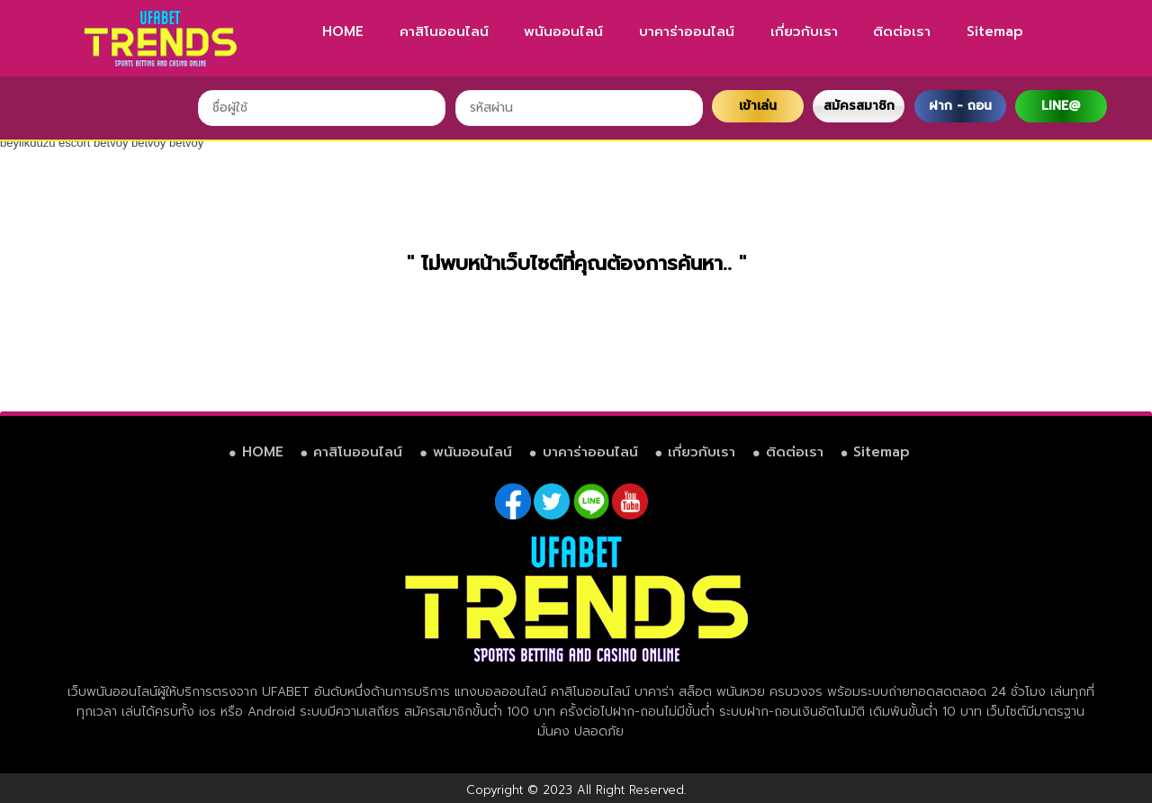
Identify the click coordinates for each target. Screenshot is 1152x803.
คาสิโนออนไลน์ (444, 31)
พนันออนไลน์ (563, 31)
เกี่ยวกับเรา (804, 31)
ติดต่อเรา (902, 31)
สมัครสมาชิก (859, 105)
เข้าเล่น (758, 105)
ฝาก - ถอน (960, 105)
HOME (343, 31)
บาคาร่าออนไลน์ (686, 31)
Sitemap (995, 31)
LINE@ (1060, 105)
